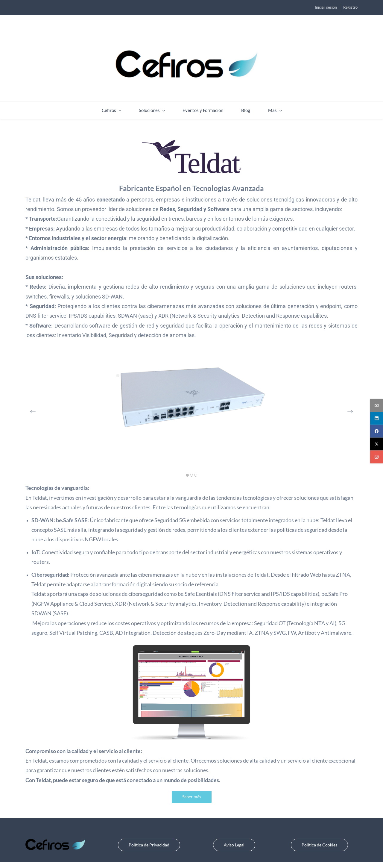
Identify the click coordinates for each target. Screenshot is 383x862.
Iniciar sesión (326, 7)
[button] (32, 405)
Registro (350, 7)
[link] (191, 135)
